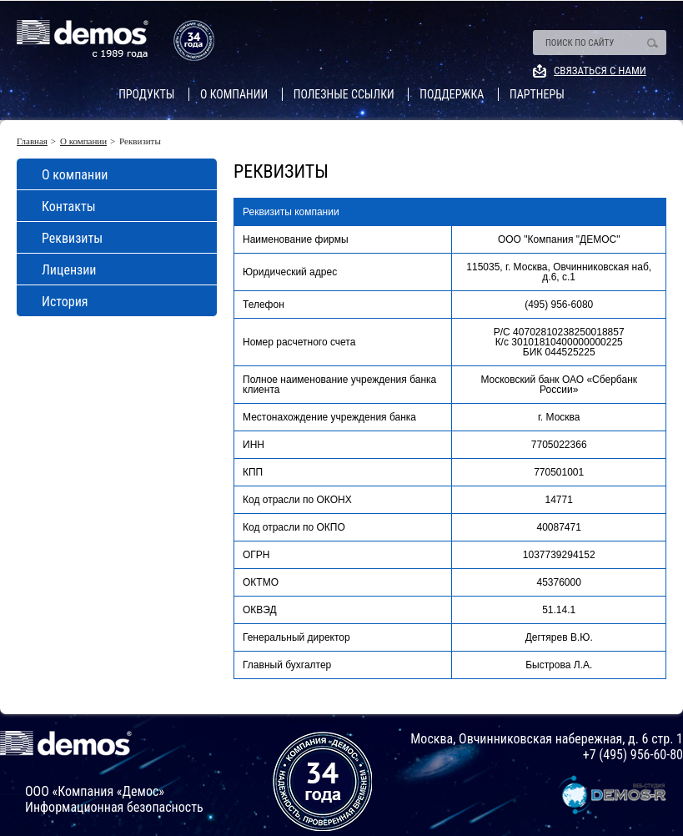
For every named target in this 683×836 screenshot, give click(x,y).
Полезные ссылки (344, 94)
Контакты (69, 206)
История (65, 302)
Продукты (146, 94)
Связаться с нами (600, 70)
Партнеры (537, 94)
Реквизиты (72, 238)
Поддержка (451, 94)
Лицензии (69, 270)
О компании (234, 94)
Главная (32, 141)
